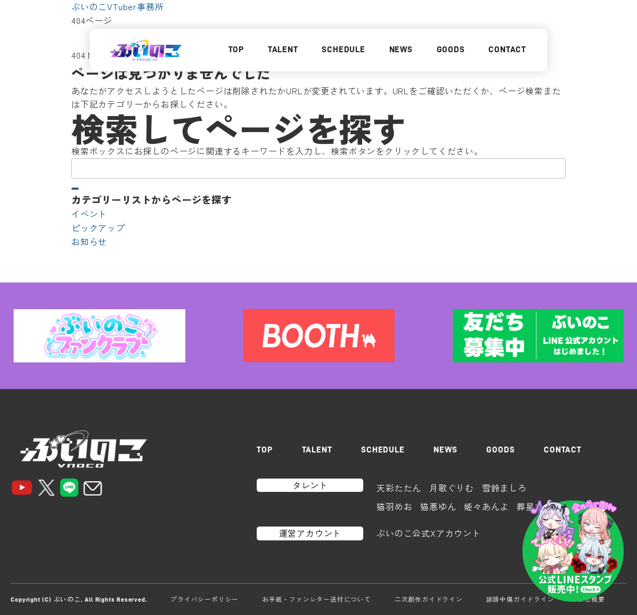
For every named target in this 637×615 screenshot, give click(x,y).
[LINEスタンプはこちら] (573, 551)
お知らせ (89, 241)
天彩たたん (399, 487)
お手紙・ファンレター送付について (316, 599)
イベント (89, 213)
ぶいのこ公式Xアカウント (429, 533)
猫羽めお (394, 506)
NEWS (401, 49)
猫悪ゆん (438, 506)
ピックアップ (98, 227)
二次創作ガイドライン (429, 599)
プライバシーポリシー (204, 599)
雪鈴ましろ (504, 487)
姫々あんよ (486, 506)
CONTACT (507, 49)
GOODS (451, 49)
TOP (236, 49)
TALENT (283, 49)
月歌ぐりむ (451, 487)
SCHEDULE (343, 49)
